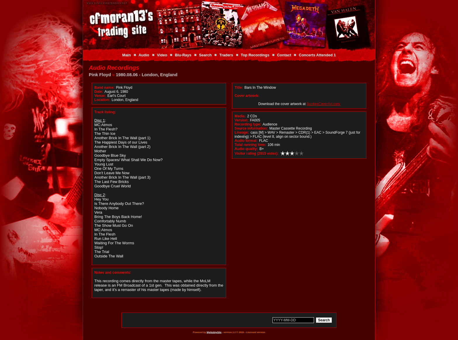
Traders (226, 55)
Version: (241, 120)
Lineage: (242, 132)
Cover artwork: (247, 96)
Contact (284, 55)
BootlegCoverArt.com (323, 104)
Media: (240, 116)
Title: (239, 88)
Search (205, 55)
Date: (98, 92)
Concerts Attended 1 (317, 55)
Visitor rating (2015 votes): (257, 153)
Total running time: (250, 145)
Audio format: (246, 141)
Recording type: (248, 124)
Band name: (104, 88)
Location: (102, 100)
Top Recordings (255, 55)
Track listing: (105, 112)
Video (162, 55)
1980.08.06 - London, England (147, 74)
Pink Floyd (100, 74)
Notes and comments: (112, 273)
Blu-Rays (183, 55)
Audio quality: (246, 149)
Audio (143, 55)
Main (126, 55)
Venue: (100, 96)
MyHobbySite (214, 332)
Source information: (251, 128)
